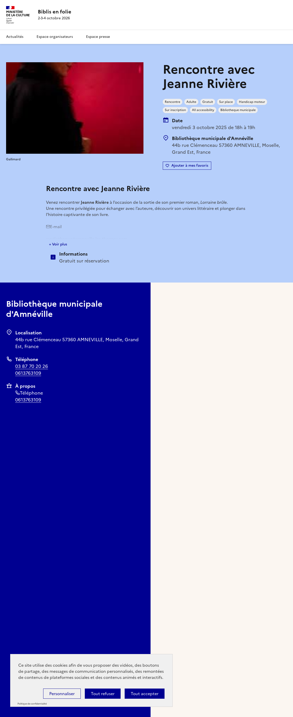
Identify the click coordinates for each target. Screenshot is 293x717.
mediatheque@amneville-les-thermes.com (86, 239)
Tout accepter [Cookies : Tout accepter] (144, 694)
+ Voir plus (58, 244)
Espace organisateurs (55, 36)
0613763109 (28, 373)
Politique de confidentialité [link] (32, 704)
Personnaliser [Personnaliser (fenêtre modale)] (62, 694)
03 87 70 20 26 (31, 366)
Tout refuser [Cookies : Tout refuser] (103, 694)
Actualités (14, 36)
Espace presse (98, 36)
